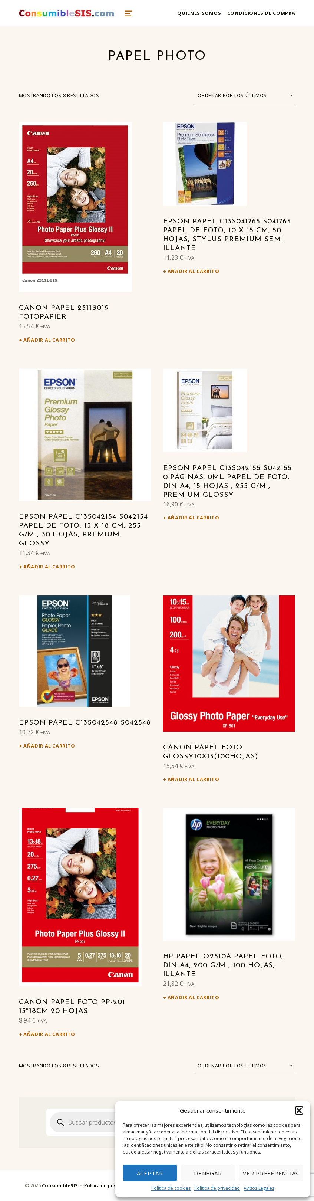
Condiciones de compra (261, 13)
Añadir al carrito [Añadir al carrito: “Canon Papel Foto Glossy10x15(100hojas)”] (193, 779)
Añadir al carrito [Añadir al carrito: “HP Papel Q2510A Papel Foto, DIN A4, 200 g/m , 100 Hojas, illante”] (193, 997)
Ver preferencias (271, 1173)
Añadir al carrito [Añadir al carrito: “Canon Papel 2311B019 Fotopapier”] (49, 340)
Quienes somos (199, 13)
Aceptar (150, 1173)
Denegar (208, 1173)
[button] (299, 1110)
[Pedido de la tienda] (244, 95)
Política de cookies (171, 1188)
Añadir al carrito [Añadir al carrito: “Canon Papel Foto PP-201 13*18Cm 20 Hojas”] (49, 1034)
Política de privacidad (217, 1188)
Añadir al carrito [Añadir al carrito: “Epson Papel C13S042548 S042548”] (49, 745)
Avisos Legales (259, 1188)
